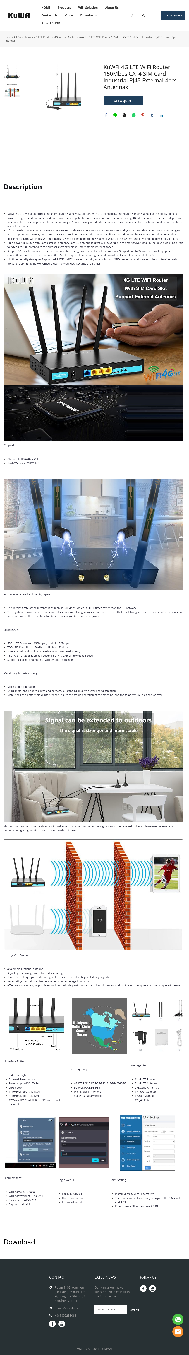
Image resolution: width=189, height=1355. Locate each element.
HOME (45, 8)
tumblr (152, 115)
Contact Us (49, 15)
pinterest (143, 115)
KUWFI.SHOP (50, 23)
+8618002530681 (66, 1316)
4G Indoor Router (65, 37)
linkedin (161, 115)
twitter (125, 115)
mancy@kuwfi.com (67, 1308)
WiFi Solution (88, 8)
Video (69, 15)
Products (64, 8)
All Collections (22, 37)
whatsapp (134, 115)
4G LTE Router (42, 37)
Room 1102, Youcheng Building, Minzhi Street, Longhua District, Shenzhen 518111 (70, 1294)
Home (7, 37)
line (115, 115)
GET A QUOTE (173, 15)
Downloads (88, 15)
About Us (112, 8)
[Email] (110, 1309)
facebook (106, 115)
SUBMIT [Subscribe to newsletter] (135, 1309)
